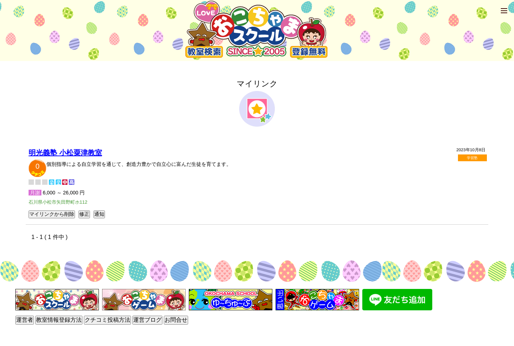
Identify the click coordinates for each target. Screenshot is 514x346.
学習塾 (472, 158)
